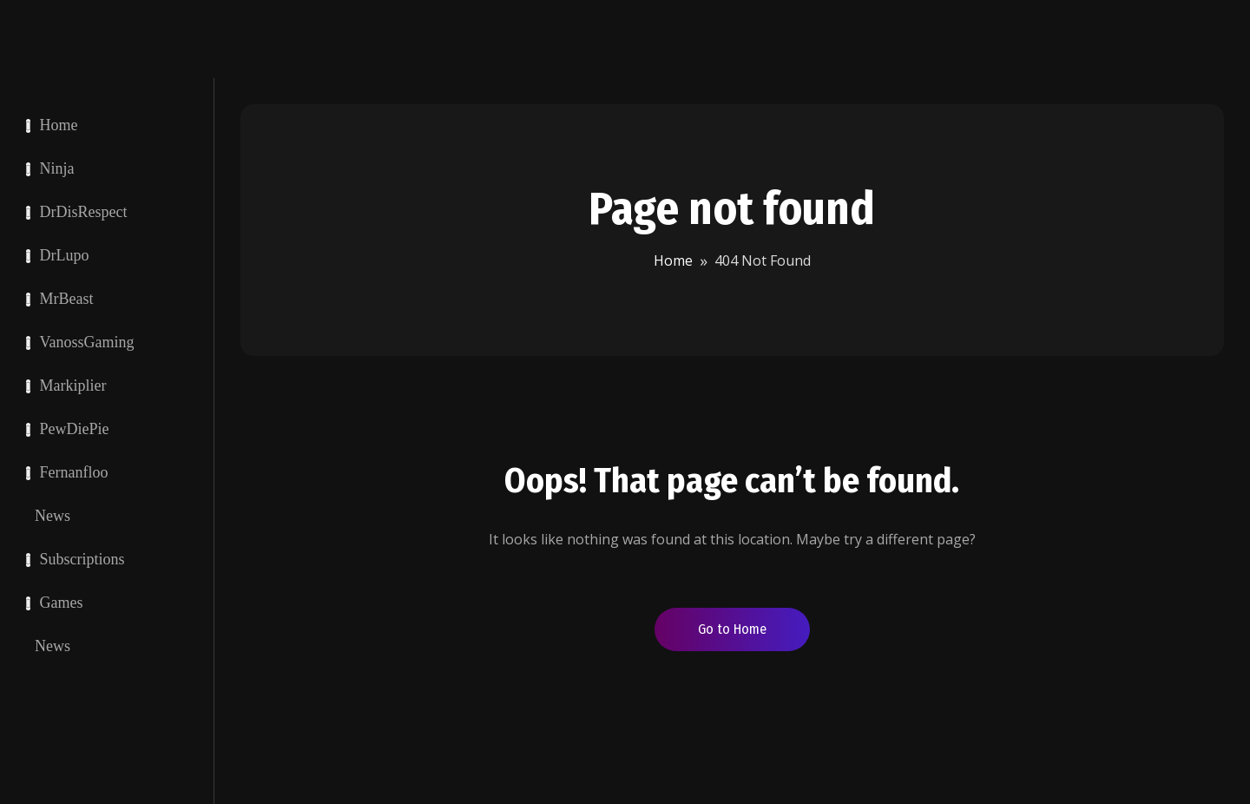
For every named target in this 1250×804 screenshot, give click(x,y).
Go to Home (732, 629)
